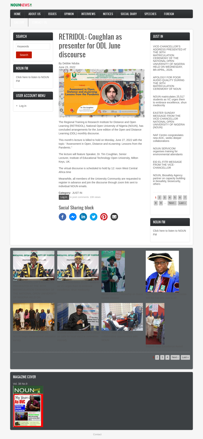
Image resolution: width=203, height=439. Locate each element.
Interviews (88, 14)
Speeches (150, 14)
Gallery (19, 22)
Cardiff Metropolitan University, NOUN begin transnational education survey (34, 336)
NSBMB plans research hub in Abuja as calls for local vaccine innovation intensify (78, 336)
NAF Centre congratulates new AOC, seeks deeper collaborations (168, 138)
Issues (52, 14)
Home (17, 14)
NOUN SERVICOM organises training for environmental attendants (168, 151)
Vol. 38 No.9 (20, 383)
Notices (108, 14)
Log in (22, 105)
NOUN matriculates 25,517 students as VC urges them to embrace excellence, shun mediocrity (170, 101)
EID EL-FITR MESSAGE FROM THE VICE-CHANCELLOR (167, 164)
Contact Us (39, 22)
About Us (34, 14)
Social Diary (129, 14)
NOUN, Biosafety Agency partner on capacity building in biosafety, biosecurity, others (169, 179)
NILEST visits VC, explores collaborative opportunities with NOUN (119, 336)
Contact (97, 434)
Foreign (169, 14)
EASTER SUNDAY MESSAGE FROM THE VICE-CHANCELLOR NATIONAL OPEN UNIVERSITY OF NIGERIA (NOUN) (169, 120)
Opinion (69, 14)
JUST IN (77, 192)
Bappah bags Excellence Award (164, 346)
